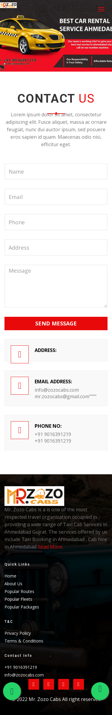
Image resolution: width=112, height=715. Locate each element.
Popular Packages (21, 607)
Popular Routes (19, 591)
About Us (13, 583)
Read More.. (51, 546)
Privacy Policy (17, 633)
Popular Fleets (18, 599)
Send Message (56, 323)
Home (10, 576)
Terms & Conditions (23, 641)
